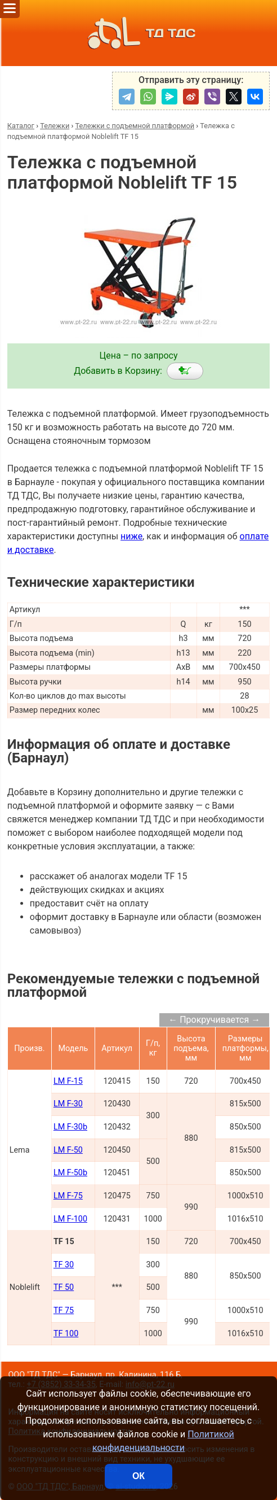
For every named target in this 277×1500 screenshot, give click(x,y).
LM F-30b (70, 1127)
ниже (131, 536)
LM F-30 (68, 1104)
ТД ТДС (138, 33)
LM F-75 (68, 1196)
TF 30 (63, 1265)
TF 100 (65, 1333)
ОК (138, 1476)
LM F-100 (70, 1219)
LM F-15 (68, 1081)
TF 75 (63, 1310)
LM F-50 (68, 1150)
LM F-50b (70, 1173)
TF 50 (63, 1287)
